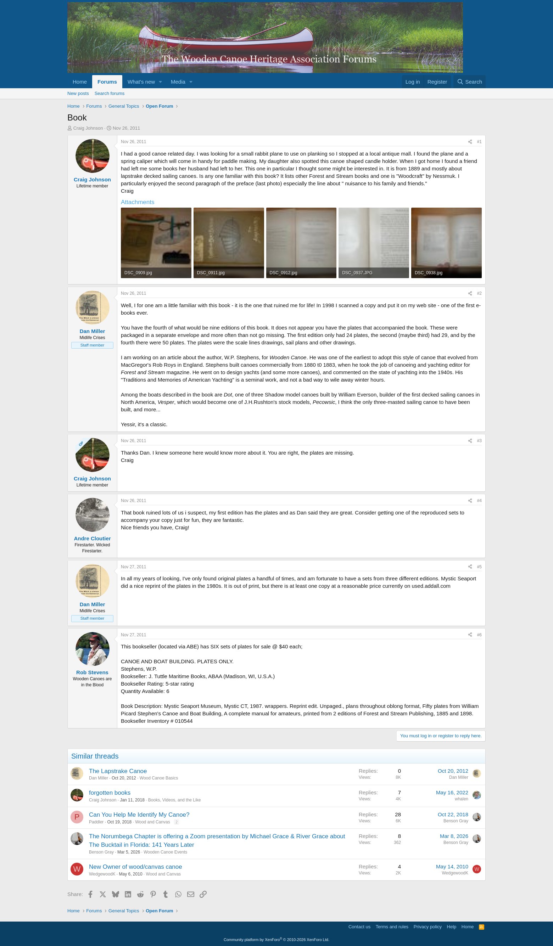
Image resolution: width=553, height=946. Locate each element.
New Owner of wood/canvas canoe (135, 866)
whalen (461, 798)
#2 (479, 293)
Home (80, 82)
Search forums (110, 93)
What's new (141, 82)
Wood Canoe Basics (159, 778)
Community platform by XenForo (276, 939)
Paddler (96, 822)
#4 (479, 500)
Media (178, 82)
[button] (161, 81)
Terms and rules (392, 926)
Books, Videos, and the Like (174, 800)
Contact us (359, 926)
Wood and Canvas (152, 822)
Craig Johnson (88, 128)
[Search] (469, 81)
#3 (479, 440)
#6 (479, 634)
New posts (78, 93)
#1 (479, 141)
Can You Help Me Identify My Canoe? (139, 814)
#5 (479, 566)
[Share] (470, 142)
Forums (107, 82)
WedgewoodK (102, 874)
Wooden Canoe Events (165, 852)
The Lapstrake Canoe (118, 771)
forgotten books (109, 792)
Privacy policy (428, 926)
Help (452, 926)
